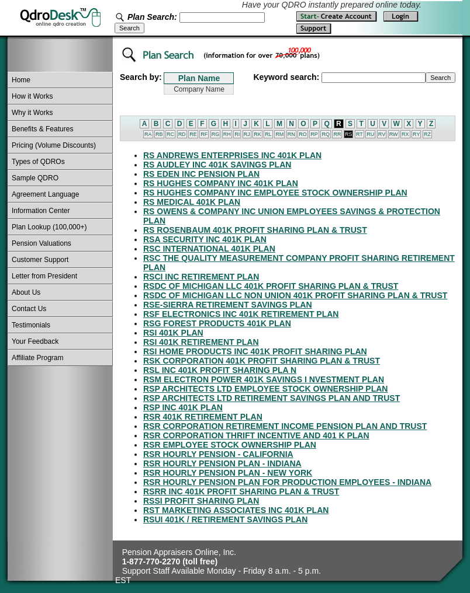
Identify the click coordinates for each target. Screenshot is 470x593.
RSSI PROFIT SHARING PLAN (201, 500)
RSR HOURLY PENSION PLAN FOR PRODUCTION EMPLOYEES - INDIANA (287, 482)
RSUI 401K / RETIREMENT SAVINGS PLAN (225, 519)
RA (148, 134)
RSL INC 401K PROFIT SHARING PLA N (219, 370)
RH (227, 134)
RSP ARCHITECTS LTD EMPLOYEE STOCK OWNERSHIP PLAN (265, 388)
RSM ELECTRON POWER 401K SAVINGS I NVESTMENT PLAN (263, 379)
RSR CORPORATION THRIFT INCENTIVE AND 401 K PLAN (256, 435)
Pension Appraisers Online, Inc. (179, 552)
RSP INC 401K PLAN (183, 407)
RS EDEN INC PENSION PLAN (201, 174)
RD (182, 134)
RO (303, 134)
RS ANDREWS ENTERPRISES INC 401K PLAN (232, 155)
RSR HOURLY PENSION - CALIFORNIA (218, 454)
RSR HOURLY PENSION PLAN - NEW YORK (227, 472)
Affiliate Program (37, 358)
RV (381, 134)
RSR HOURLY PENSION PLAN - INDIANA (222, 463)
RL (268, 134)
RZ (427, 134)
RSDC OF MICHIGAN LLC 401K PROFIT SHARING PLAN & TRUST (270, 286)
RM (279, 134)
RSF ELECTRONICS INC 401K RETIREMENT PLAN (240, 314)
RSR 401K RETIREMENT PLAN (202, 416)
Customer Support (40, 260)
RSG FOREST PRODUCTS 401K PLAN (217, 323)
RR (337, 134)
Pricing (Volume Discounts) (54, 145)
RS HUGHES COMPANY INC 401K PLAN (220, 183)
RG (216, 134)
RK (257, 134)
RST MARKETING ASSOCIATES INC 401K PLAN (236, 510)
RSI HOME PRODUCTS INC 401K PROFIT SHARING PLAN (255, 351)
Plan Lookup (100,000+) (49, 227)
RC (170, 134)
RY (416, 134)
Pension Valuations (41, 243)
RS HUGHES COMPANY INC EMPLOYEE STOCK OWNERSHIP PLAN (275, 192)
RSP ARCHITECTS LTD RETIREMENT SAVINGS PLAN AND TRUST (271, 398)
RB (159, 134)
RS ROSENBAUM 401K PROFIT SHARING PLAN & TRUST (255, 230)
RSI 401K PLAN (173, 332)
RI (237, 134)
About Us (26, 292)
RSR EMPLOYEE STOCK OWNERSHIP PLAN (229, 444)
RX (405, 134)
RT (359, 134)
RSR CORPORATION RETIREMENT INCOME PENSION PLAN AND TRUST (285, 426)
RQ (326, 134)
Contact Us (29, 309)
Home (21, 80)
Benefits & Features (42, 129)
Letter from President (44, 276)
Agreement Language (45, 194)
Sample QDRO (35, 178)
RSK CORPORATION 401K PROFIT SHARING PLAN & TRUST (261, 360)
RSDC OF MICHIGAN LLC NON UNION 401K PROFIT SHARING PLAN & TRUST (295, 295)
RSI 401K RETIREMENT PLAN (201, 342)
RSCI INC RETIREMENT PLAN (201, 276)
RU (370, 134)
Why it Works (32, 113)
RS (348, 134)
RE (193, 134)
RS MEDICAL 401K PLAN (191, 202)
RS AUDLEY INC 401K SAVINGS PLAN (217, 164)
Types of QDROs (38, 162)
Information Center (41, 211)
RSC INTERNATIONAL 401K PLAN (209, 248)
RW (393, 134)
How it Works (32, 96)
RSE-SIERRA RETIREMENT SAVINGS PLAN (227, 304)
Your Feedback (35, 341)
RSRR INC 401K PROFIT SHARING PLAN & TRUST (241, 491)
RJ (247, 134)
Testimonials (31, 325)
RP (314, 134)
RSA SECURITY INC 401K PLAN (205, 239)
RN (291, 134)
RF (204, 134)
